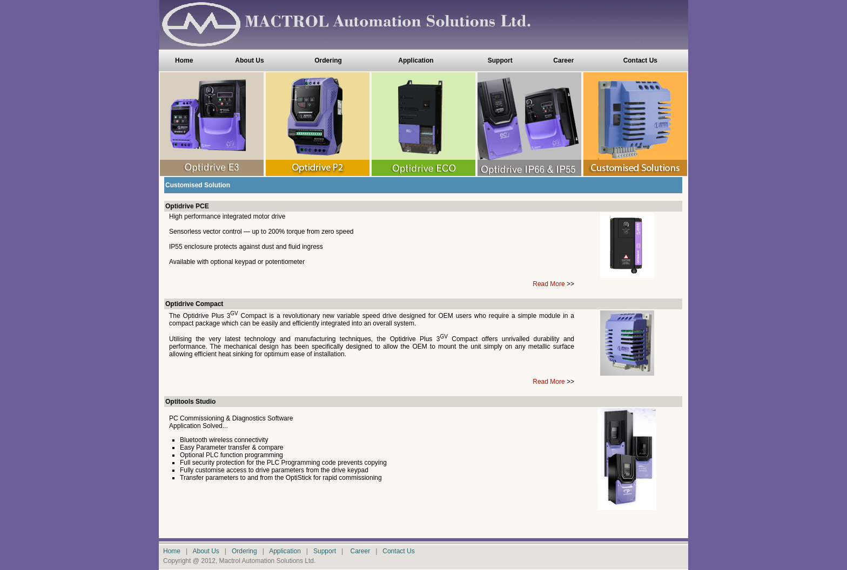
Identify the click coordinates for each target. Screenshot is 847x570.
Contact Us (640, 60)
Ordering (328, 60)
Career (563, 60)
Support (500, 60)
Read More (548, 284)
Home (184, 60)
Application (415, 60)
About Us (249, 60)
